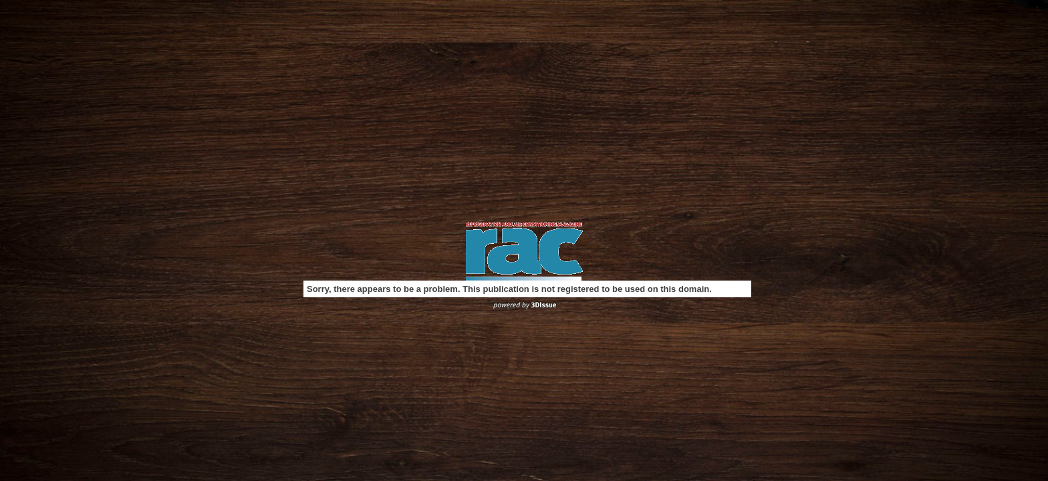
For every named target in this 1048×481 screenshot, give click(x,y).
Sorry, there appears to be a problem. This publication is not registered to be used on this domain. (509, 289)
